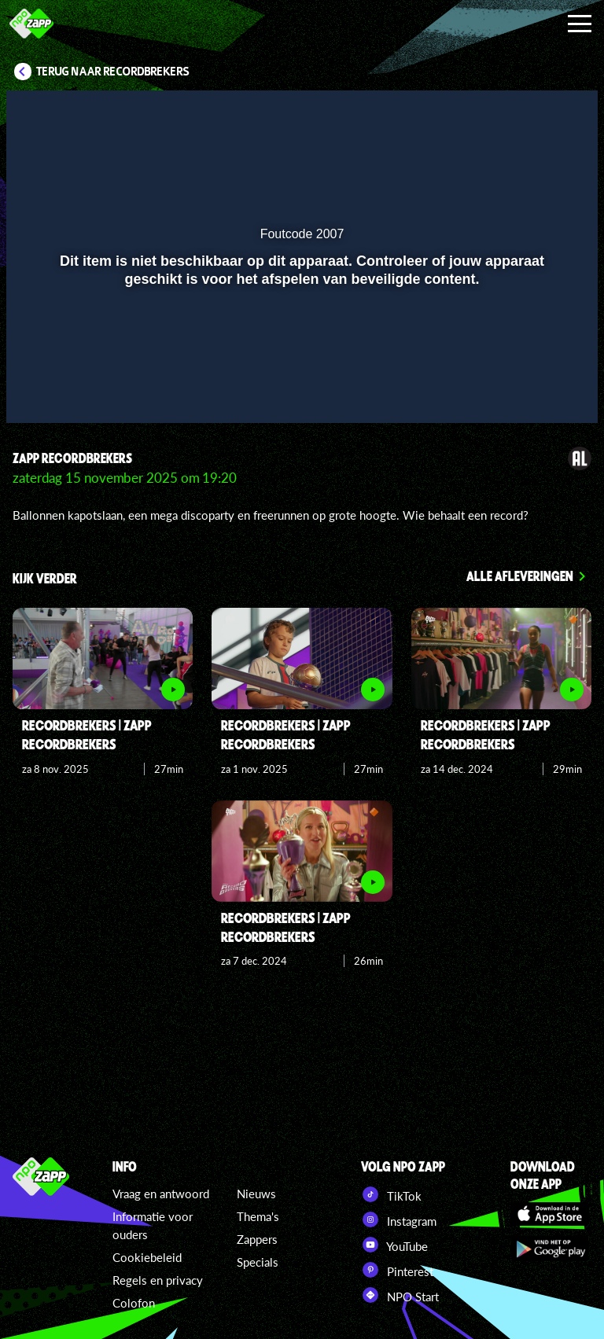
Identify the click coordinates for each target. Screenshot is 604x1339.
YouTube (394, 1244)
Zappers (257, 1239)
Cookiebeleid (147, 1257)
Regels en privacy (157, 1280)
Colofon (133, 1303)
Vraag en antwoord (160, 1193)
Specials (257, 1262)
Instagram (398, 1219)
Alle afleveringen (519, 575)
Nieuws (256, 1193)
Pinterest (397, 1269)
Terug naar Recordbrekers (113, 71)
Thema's (258, 1216)
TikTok (391, 1194)
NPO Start (400, 1295)
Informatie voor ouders (152, 1225)
